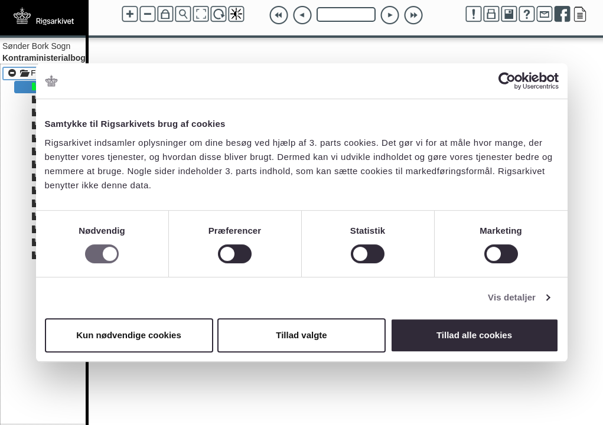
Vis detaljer (512, 297)
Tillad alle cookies (474, 335)
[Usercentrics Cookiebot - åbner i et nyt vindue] (507, 81)
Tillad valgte (301, 335)
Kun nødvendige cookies (128, 335)
